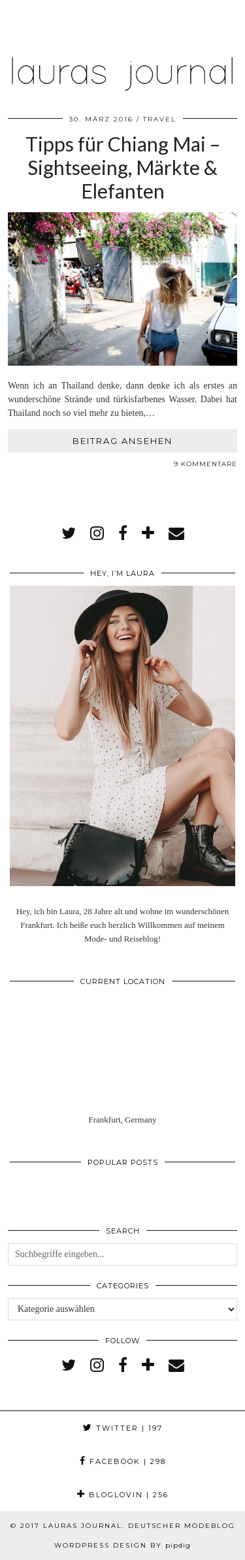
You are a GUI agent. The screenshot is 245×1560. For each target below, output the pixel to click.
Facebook (123, 1461)
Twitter (123, 1428)
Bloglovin (123, 1494)
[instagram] (97, 533)
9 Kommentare (205, 464)
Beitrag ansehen (122, 441)
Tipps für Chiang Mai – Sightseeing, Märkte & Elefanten (122, 167)
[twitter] (68, 533)
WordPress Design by (122, 1545)
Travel (159, 119)
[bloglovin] (148, 533)
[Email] (176, 533)
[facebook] (122, 533)
